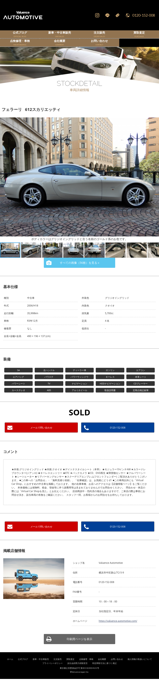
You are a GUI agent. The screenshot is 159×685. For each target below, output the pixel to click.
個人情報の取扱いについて (140, 665)
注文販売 (58, 665)
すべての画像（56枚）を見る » (79, 269)
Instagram (97, 15)
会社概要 (102, 665)
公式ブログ (23, 665)
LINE (107, 15)
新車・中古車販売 (41, 665)
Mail (117, 15)
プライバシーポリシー (52, 669)
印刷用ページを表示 (79, 645)
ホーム (10, 665)
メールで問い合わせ (41, 433)
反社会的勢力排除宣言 (77, 669)
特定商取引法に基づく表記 (104, 669)
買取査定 (70, 665)
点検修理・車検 (86, 665)
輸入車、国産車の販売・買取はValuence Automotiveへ (26, 15)
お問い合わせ (117, 665)
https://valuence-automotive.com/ (118, 627)
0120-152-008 (143, 15)
